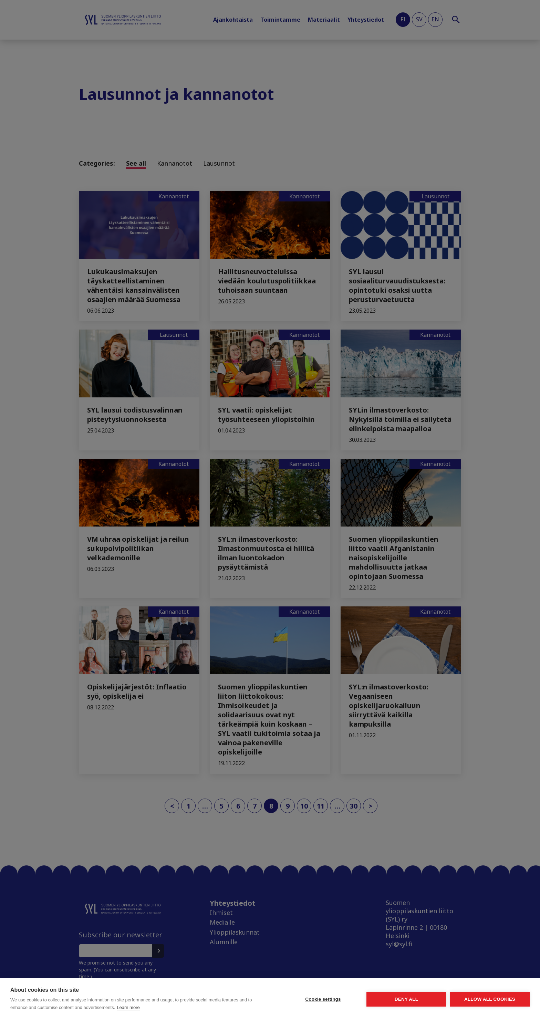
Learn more (128, 1007)
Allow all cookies (489, 999)
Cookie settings (323, 999)
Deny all (406, 999)
